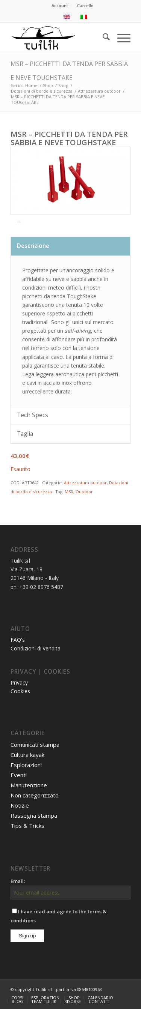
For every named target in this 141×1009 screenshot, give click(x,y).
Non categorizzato (35, 795)
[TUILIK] (58, 38)
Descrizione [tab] (33, 246)
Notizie (20, 805)
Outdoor (84, 491)
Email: (18, 881)
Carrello (85, 5)
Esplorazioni (26, 765)
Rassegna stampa (34, 815)
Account (60, 5)
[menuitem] (60, 6)
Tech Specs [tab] (32, 415)
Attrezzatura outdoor (85, 482)
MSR (69, 491)
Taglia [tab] (25, 434)
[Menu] (120, 38)
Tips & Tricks (27, 825)
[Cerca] (102, 38)
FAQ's (18, 639)
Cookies (20, 691)
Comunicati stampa (35, 744)
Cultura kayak (27, 754)
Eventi (19, 775)
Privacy (19, 682)
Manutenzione (29, 785)
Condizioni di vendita (36, 648)
